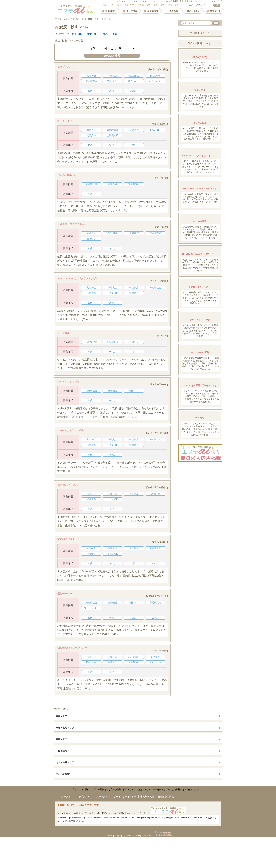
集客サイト (213, 11)
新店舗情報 (151, 11)
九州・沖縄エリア (65, 762)
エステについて (192, 11)
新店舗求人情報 (166, 796)
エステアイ (64, 796)
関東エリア (61, 716)
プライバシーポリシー (125, 796)
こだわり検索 (63, 774)
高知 (115, 34)
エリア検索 (130, 11)
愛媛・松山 (92, 34)
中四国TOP (109, 11)
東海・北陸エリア (65, 727)
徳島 (105, 34)
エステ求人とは (102, 796)
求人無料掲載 (147, 796)
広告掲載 (172, 11)
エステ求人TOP (82, 796)
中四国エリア (63, 750)
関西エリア (61, 739)
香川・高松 (77, 34)
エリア (108, 5)
